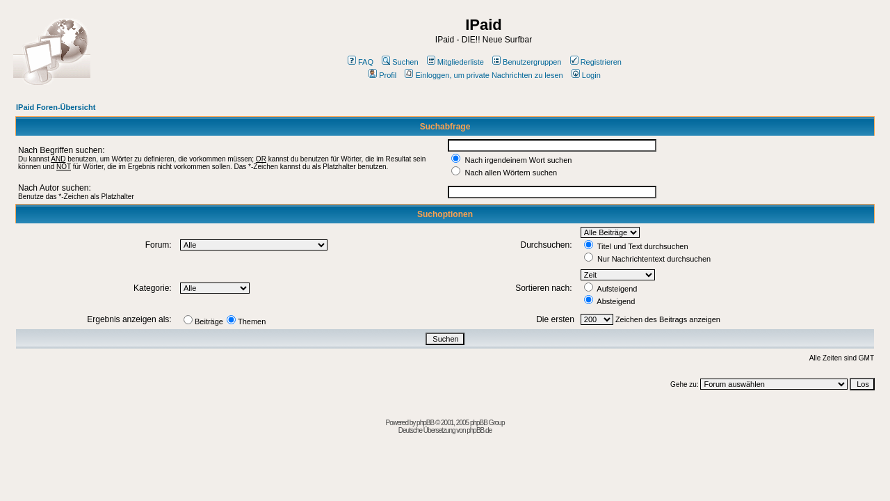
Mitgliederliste (455, 62)
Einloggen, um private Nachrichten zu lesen (484, 75)
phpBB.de (479, 430)
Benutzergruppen (526, 62)
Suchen (400, 62)
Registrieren (596, 62)
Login (586, 75)
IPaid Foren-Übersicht (55, 107)
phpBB (425, 423)
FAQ (360, 62)
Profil (382, 75)
